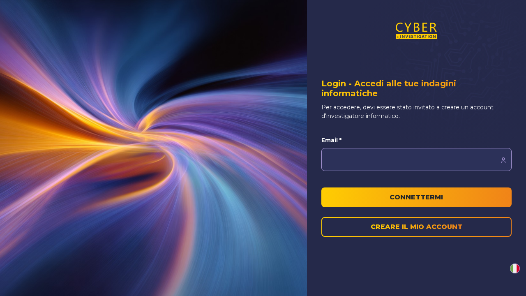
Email (331, 140)
